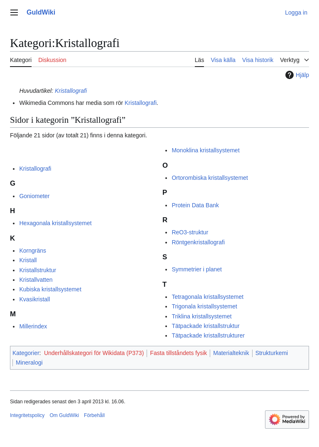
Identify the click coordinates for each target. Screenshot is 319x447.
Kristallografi (71, 90)
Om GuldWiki (64, 415)
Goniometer (34, 196)
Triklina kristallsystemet (201, 316)
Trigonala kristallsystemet (204, 306)
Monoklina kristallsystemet (205, 150)
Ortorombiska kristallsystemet (210, 177)
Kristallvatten (35, 279)
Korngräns (32, 250)
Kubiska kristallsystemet (50, 289)
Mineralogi (29, 362)
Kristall (28, 260)
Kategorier (25, 353)
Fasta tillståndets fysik (178, 353)
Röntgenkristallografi (198, 242)
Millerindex (33, 326)
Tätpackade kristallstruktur (205, 326)
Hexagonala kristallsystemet (55, 223)
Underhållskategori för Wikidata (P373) (94, 353)
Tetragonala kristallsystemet (207, 296)
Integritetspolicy (27, 415)
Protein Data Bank (195, 205)
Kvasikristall (34, 299)
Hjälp (296, 75)
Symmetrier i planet (197, 269)
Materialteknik (231, 353)
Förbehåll (94, 415)
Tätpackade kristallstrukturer (208, 335)
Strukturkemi (271, 353)
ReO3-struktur (190, 232)
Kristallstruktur (37, 270)
